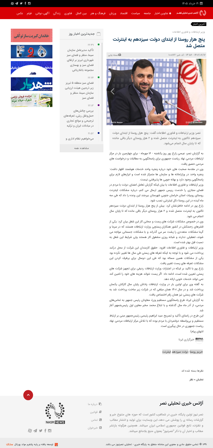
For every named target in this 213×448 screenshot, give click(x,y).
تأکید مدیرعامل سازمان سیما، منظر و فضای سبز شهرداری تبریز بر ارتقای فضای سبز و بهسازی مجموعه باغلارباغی (80, 60)
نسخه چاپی (114, 55)
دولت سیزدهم (180, 352)
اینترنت (166, 352)
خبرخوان (95, 428)
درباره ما (95, 404)
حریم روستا (196, 352)
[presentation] (198, 91)
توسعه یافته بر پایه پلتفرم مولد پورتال (33, 444)
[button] (156, 122)
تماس (96, 420)
